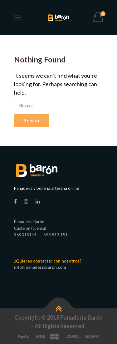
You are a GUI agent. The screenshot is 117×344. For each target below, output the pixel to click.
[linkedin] (38, 201)
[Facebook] (15, 201)
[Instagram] (26, 201)
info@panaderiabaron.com (40, 267)
